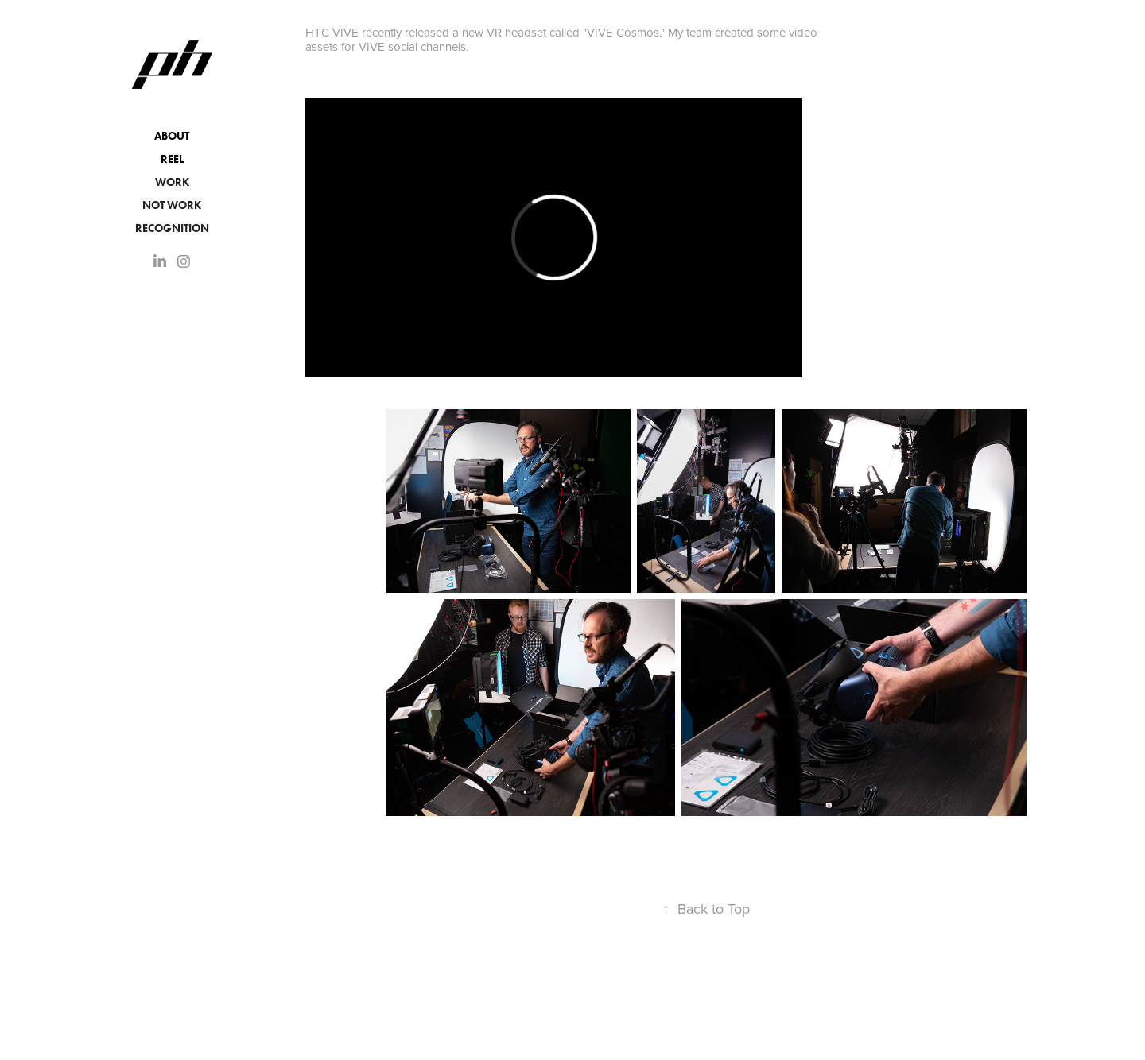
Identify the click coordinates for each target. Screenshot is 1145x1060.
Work (172, 182)
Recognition (172, 228)
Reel (172, 159)
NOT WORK (171, 205)
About (171, 136)
